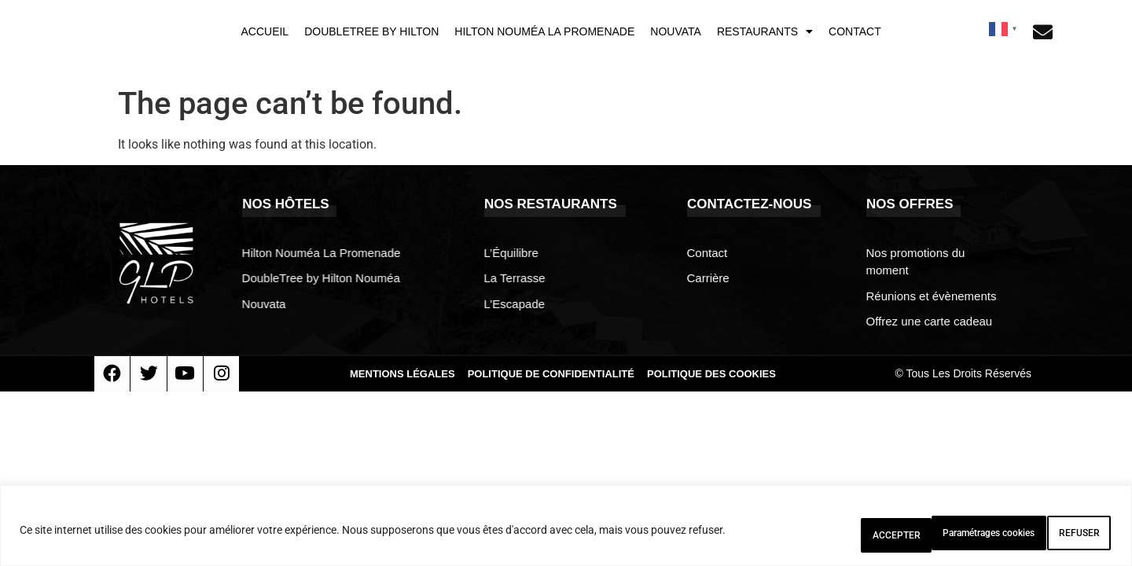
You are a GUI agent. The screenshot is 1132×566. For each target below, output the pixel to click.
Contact (855, 31)
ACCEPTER (1062, 535)
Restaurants (765, 31)
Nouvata (675, 31)
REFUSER (959, 535)
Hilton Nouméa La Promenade (544, 31)
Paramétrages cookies (828, 535)
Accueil (265, 31)
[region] (566, 530)
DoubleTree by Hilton (371, 31)
